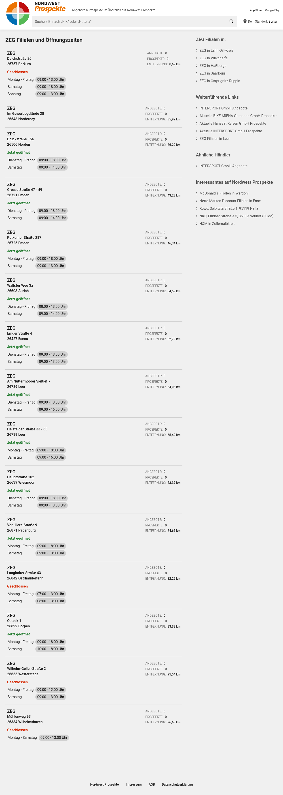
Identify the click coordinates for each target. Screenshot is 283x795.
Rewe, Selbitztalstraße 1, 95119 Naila (229, 208)
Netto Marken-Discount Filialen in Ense (230, 201)
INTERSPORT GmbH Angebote (224, 108)
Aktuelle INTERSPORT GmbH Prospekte (231, 131)
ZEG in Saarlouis (213, 73)
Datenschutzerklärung (177, 784)
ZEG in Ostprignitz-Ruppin (220, 81)
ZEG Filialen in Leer (215, 139)
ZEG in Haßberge (213, 66)
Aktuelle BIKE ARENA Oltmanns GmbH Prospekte (238, 116)
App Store (256, 10)
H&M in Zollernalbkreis (218, 224)
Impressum (134, 784)
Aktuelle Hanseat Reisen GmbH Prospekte (233, 123)
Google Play (272, 10)
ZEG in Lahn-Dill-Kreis (217, 50)
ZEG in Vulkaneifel (214, 58)
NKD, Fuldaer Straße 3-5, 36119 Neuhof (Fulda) (237, 216)
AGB (152, 784)
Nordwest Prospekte (141, 10)
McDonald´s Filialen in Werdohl (224, 193)
